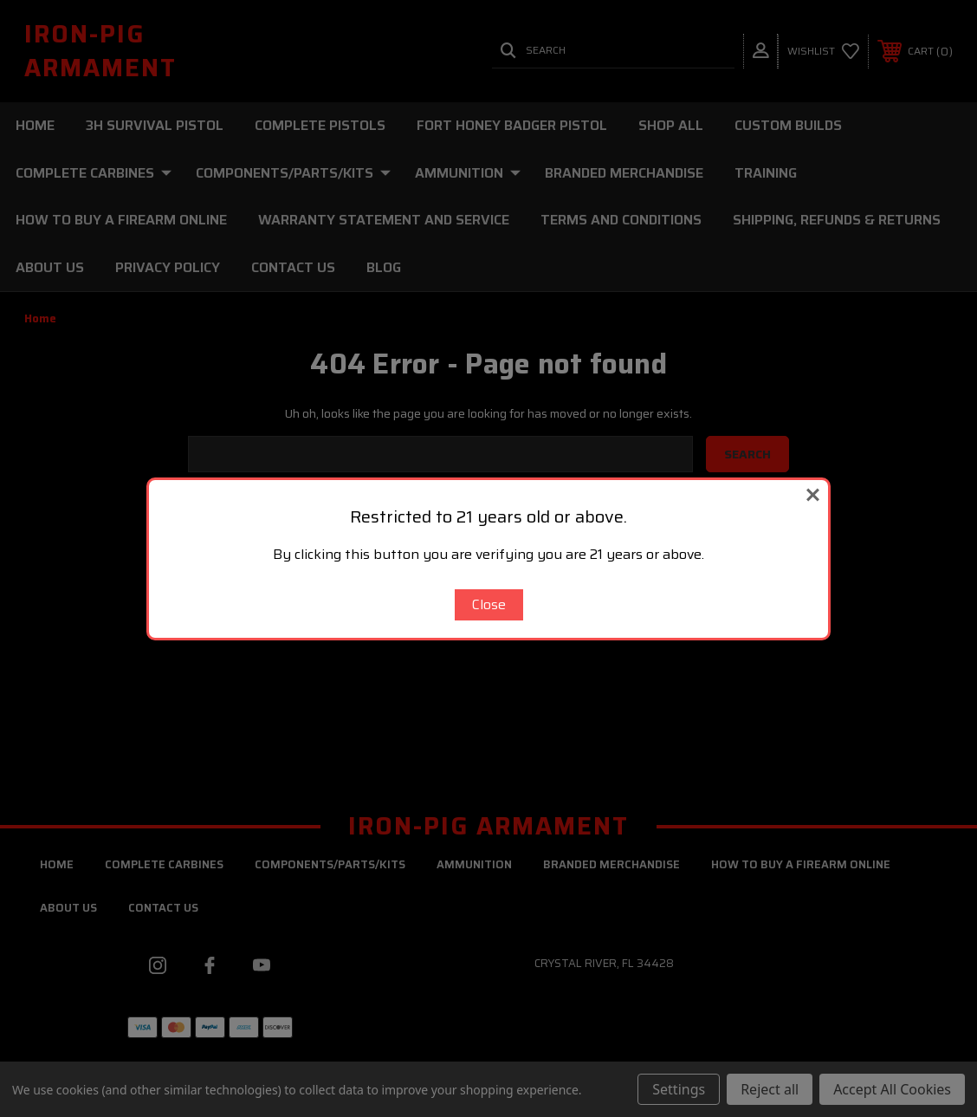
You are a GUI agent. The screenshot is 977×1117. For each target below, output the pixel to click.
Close (489, 604)
